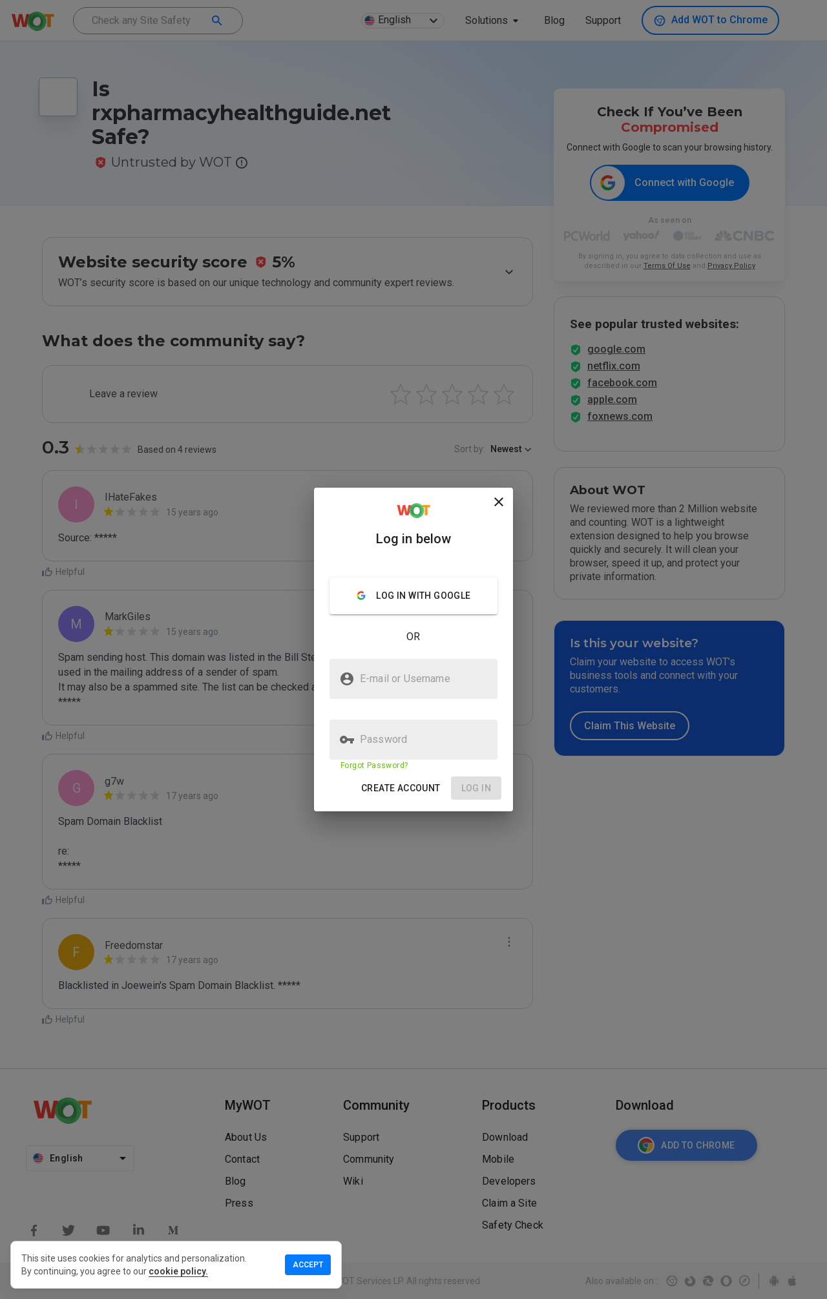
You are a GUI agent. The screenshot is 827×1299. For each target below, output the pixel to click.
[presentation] (413, 649)
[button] (401, 788)
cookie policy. (178, 1271)
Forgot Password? (374, 765)
